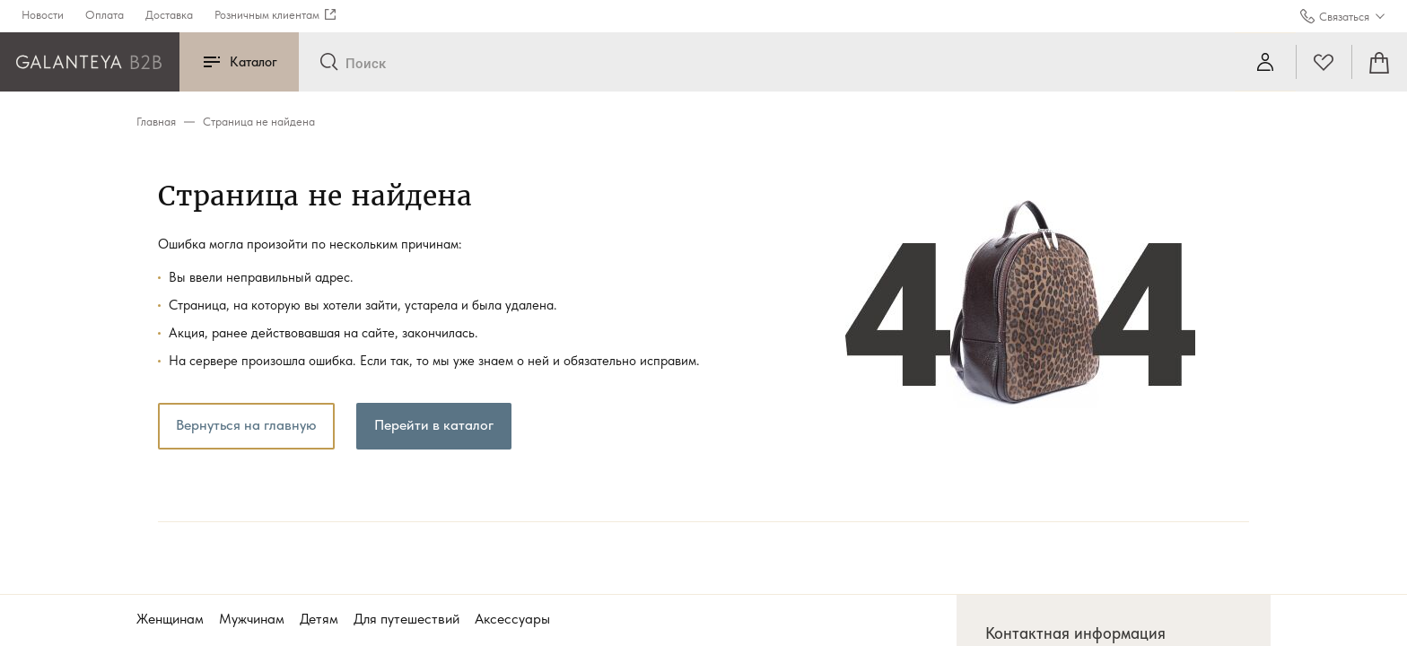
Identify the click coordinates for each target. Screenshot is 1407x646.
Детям (319, 618)
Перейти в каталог (434, 424)
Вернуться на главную (246, 424)
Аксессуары (512, 618)
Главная (156, 121)
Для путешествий (406, 618)
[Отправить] (328, 63)
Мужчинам (251, 618)
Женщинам (170, 618)
